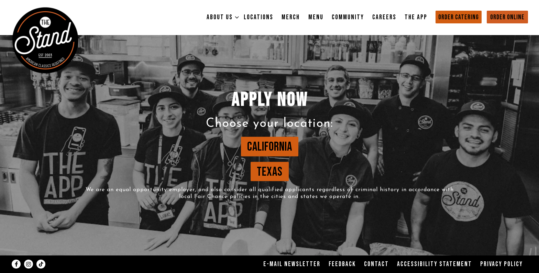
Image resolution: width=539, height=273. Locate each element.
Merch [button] (291, 17)
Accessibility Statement (434, 264)
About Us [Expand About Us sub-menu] (221, 17)
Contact (376, 264)
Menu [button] (315, 17)
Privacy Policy (501, 264)
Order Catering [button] (458, 17)
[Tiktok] (40, 264)
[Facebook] (16, 264)
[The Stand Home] (45, 40)
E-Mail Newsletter (291, 264)
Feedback (342, 264)
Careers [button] (384, 17)
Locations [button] (258, 17)
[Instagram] (28, 264)
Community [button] (348, 17)
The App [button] (416, 17)
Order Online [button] (507, 17)
